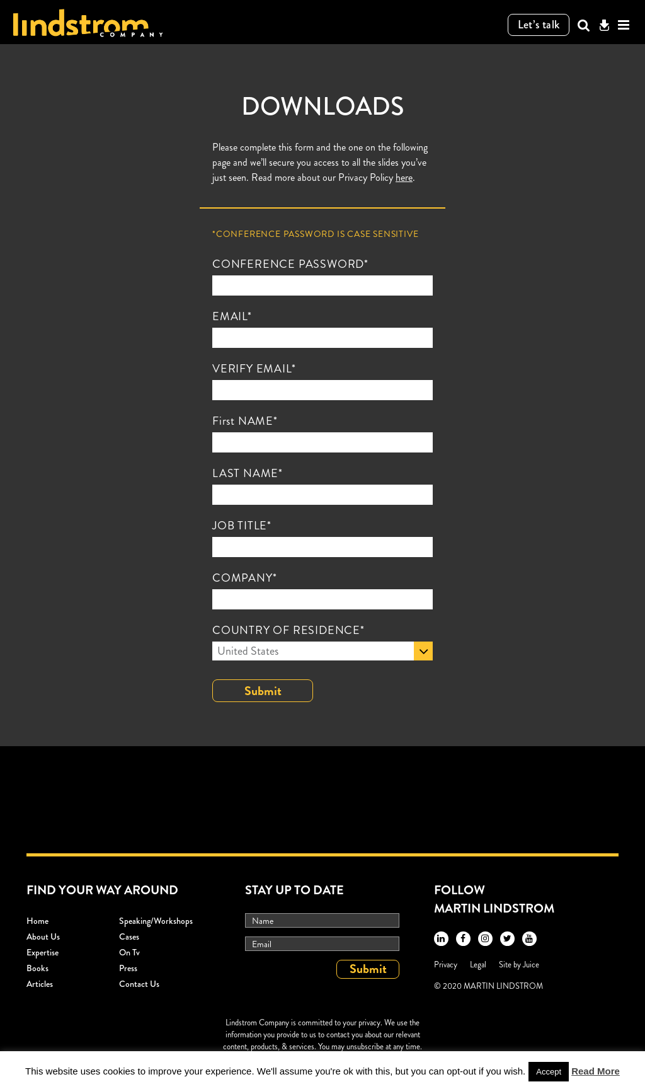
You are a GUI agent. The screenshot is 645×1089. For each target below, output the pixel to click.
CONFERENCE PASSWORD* (290, 264)
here (404, 177)
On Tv (129, 952)
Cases (129, 936)
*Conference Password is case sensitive (315, 234)
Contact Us (139, 983)
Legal (478, 965)
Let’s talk (539, 24)
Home (37, 920)
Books (37, 968)
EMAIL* (232, 316)
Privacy (445, 965)
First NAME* (245, 421)
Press (128, 968)
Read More (595, 1071)
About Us (43, 936)
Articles (39, 983)
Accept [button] (548, 1071)
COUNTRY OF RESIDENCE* (288, 630)
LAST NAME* (247, 473)
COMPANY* (244, 578)
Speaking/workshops (156, 920)
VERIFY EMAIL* (253, 368)
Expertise (42, 952)
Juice (531, 965)
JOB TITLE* (241, 525)
